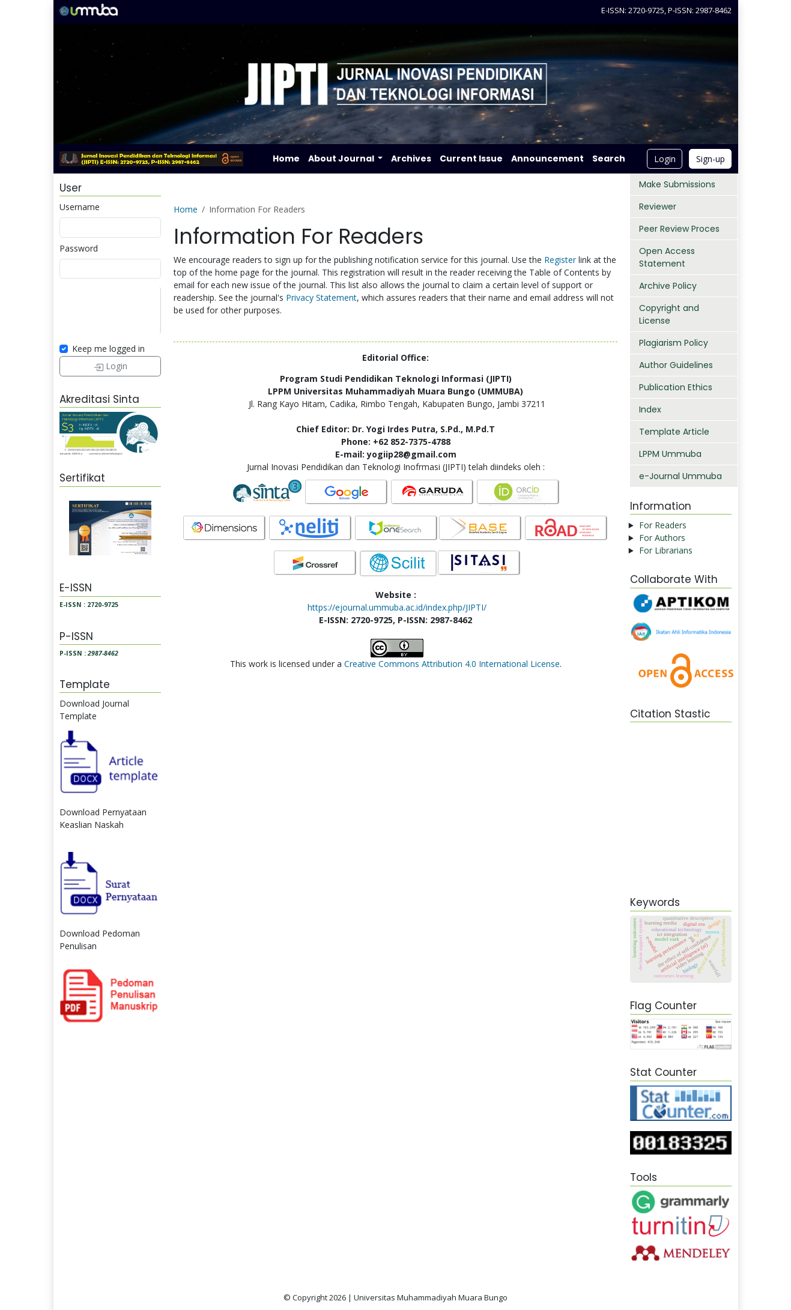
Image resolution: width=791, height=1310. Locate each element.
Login (665, 159)
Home (286, 158)
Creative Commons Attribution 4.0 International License (452, 663)
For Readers (662, 525)
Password (78, 248)
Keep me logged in (108, 348)
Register (560, 259)
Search (608, 158)
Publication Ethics (675, 387)
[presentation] (150, 310)
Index (650, 409)
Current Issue (471, 158)
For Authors (662, 537)
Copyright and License (669, 314)
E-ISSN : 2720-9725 (88, 604)
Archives (411, 158)
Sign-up (710, 159)
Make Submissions (677, 184)
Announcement (547, 158)
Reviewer (657, 207)
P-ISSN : (88, 653)
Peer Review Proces (679, 229)
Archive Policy (668, 286)
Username (79, 207)
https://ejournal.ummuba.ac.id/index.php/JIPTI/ (397, 607)
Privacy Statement (321, 297)
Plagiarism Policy (673, 343)
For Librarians (666, 550)
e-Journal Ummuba (680, 476)
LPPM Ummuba (670, 454)
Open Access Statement (667, 257)
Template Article (674, 432)
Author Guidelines (676, 365)
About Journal (342, 158)
